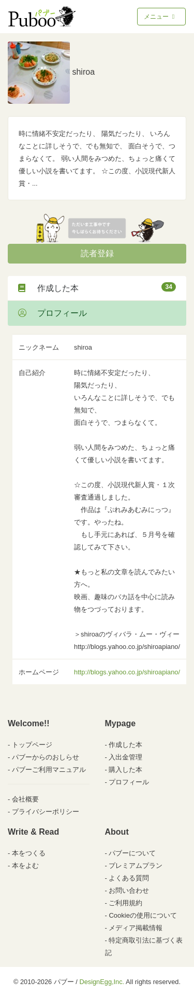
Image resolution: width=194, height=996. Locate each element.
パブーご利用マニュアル (49, 769)
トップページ (32, 745)
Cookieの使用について (142, 915)
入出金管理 (125, 757)
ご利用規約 (125, 903)
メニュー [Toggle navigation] (160, 16)
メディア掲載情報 (135, 928)
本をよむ (25, 865)
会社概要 (25, 799)
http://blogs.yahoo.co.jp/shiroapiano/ (127, 672)
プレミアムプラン (135, 865)
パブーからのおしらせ (45, 757)
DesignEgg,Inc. (101, 982)
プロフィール (52, 313)
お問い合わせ (129, 890)
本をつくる (29, 853)
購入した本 (125, 769)
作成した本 (97, 287)
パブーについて (132, 853)
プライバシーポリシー (45, 811)
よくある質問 (129, 878)
